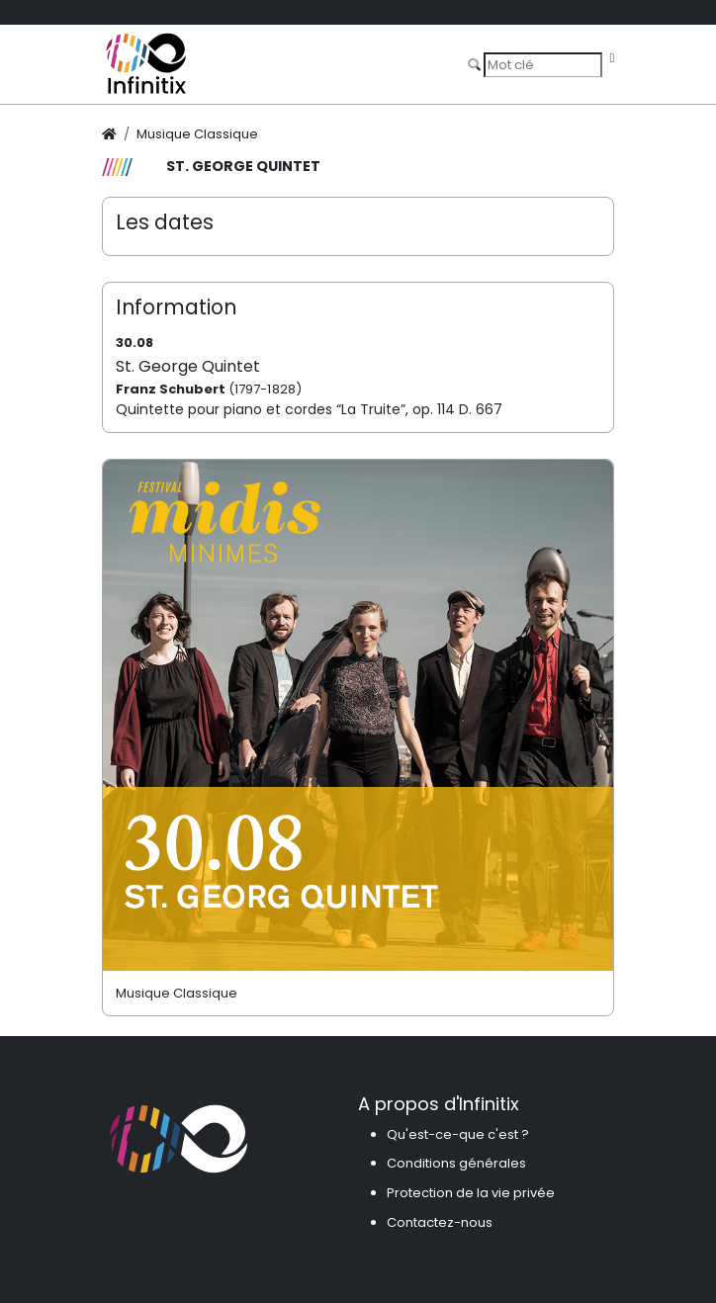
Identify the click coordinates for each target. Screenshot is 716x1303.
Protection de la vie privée (471, 1192)
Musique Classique (197, 134)
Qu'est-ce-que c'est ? (458, 1134)
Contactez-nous (439, 1222)
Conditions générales (456, 1163)
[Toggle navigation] (611, 58)
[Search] (543, 64)
